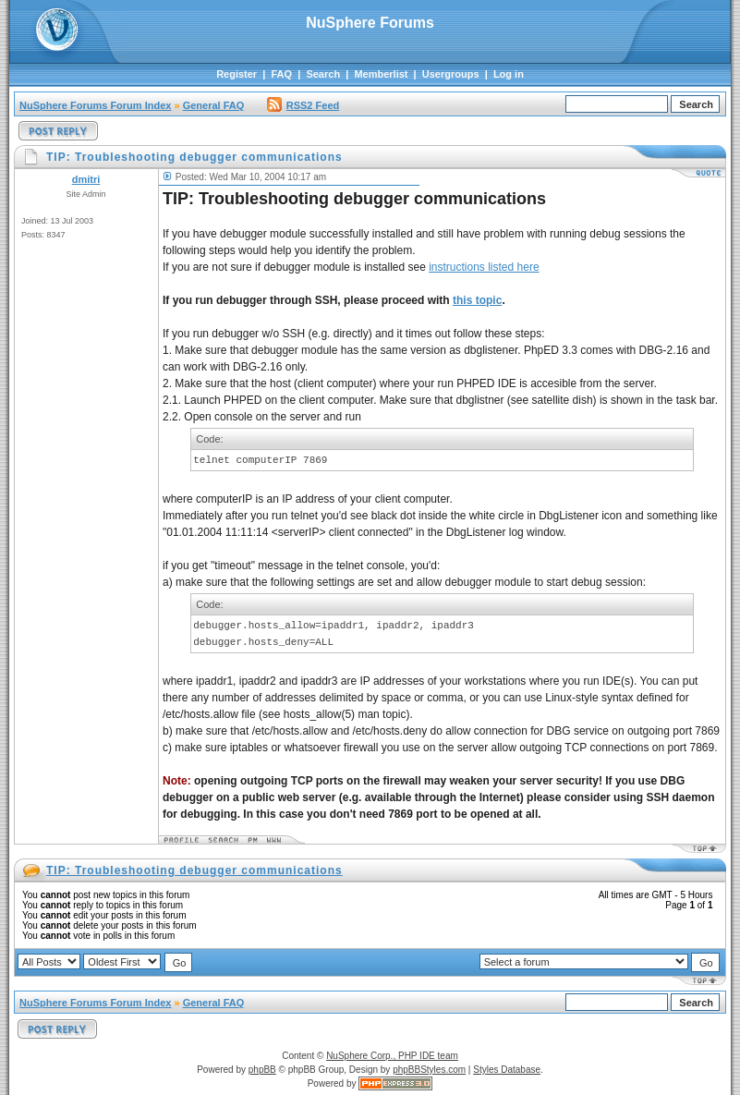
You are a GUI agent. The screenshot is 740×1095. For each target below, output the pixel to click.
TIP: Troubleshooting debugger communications (194, 870)
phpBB (262, 1070)
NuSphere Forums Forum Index (95, 105)
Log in (508, 73)
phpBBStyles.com (429, 1070)
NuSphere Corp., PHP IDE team (392, 1056)
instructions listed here (484, 267)
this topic (477, 300)
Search (323, 73)
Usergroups (450, 73)
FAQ (281, 73)
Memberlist (380, 73)
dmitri (86, 179)
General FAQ (214, 105)
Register (236, 73)
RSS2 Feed (303, 105)
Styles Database (506, 1070)
